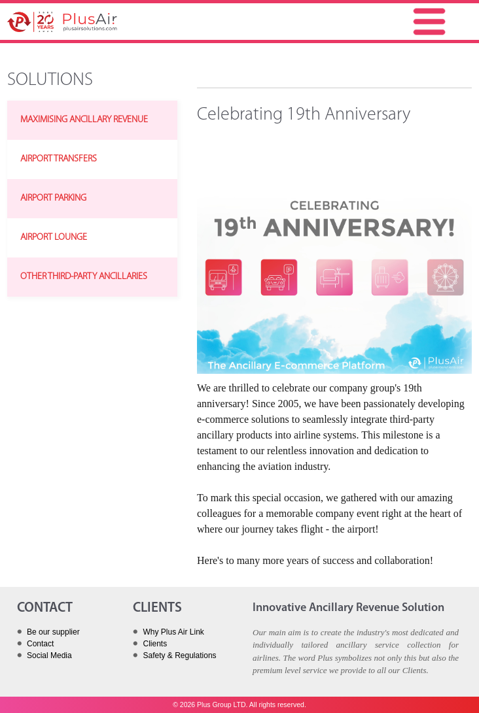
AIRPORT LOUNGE (53, 237)
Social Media (49, 655)
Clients (155, 643)
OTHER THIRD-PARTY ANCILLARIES (83, 277)
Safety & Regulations (179, 655)
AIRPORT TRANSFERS (58, 159)
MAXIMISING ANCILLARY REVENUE (84, 120)
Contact (40, 643)
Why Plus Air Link (173, 632)
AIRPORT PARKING (53, 198)
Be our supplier (53, 632)
